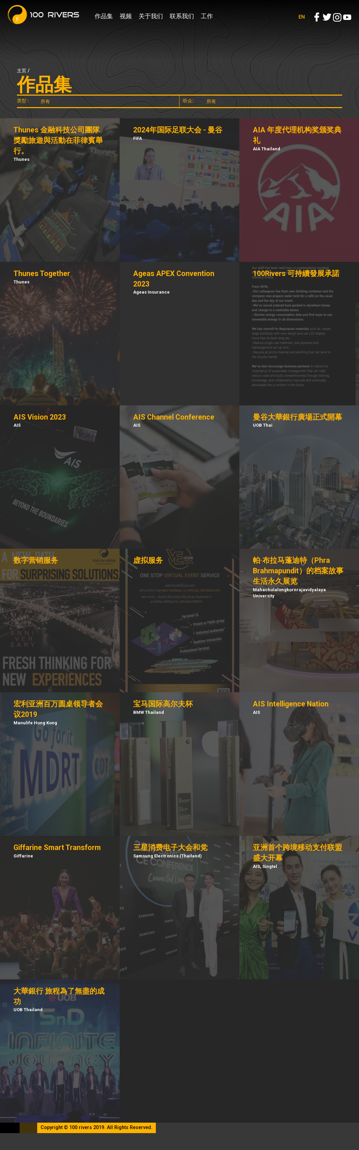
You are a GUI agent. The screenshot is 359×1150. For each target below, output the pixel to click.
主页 (21, 71)
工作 (207, 16)
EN (301, 17)
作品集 (104, 16)
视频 (126, 16)
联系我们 (182, 16)
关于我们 (151, 16)
